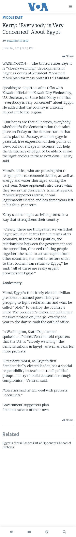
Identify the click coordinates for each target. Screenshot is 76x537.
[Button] (68, 56)
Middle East (12, 18)
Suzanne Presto (17, 40)
